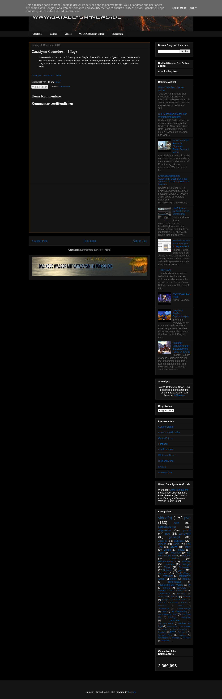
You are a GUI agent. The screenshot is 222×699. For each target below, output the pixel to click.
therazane (174, 620)
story (187, 547)
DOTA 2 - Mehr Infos (169, 432)
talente (173, 602)
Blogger (132, 692)
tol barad (186, 638)
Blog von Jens (165, 461)
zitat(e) (162, 540)
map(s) (181, 549)
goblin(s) (174, 537)
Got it (193, 8)
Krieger (186, 564)
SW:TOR (181, 594)
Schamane (184, 567)
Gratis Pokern (165, 438)
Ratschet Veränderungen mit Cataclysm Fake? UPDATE (181, 347)
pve (187, 518)
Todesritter (175, 552)
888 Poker (165, 270)
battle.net (168, 575)
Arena (184, 602)
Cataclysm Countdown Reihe (46, 75)
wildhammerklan (166, 623)
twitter (161, 590)
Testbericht (163, 608)
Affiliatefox (179, 395)
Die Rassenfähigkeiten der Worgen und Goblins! (172, 115)
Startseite (37, 34)
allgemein (164, 530)
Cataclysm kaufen (179, 489)
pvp (167, 533)
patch (186, 530)
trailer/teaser (174, 581)
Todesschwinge (183, 608)
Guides (53, 34)
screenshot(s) (167, 526)
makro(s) (175, 638)
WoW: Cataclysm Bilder (91, 34)
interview (162, 596)
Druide (167, 549)
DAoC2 (162, 466)
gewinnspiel (163, 638)
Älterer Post (140, 240)
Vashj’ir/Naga (183, 573)
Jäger (161, 552)
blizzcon (162, 573)
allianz (173, 547)
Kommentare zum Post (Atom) (95, 249)
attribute (187, 596)
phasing (171, 617)
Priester (186, 561)
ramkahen (185, 617)
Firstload (163, 444)
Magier (168, 567)
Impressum (117, 34)
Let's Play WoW (179, 629)
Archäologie (164, 594)
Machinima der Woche (170, 584)
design (164, 599)
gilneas (181, 570)
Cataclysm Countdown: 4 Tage (54, 51)
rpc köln (162, 602)
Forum (164, 629)
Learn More (179, 8)
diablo (173, 578)
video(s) (165, 518)
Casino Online (165, 426)
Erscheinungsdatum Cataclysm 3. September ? (181, 243)
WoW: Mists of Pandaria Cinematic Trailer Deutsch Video (181, 146)
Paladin (186, 555)
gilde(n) (186, 578)
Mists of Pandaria (178, 590)
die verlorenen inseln (174, 554)
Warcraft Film (165, 635)
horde (176, 544)
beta (176, 523)
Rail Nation (182, 632)
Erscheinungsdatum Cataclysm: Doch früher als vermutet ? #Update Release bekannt (173, 180)
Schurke (167, 570)
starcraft (181, 587)
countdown (64, 86)
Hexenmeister (165, 561)
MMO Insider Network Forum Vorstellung (181, 211)
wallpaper (165, 641)
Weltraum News (166, 455)
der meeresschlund (167, 614)
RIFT (172, 632)
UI (189, 584)
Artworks (162, 605)
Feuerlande (185, 626)
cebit (164, 611)
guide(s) (179, 540)
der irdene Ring (179, 611)
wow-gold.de (165, 472)
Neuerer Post (40, 240)
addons (182, 635)
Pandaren (162, 632)
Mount (181, 605)
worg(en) (184, 533)
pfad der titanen (179, 599)
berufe (166, 587)
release (162, 544)
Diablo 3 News (166, 449)
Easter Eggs (171, 626)
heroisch (169, 564)
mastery (175, 596)
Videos (68, 34)
